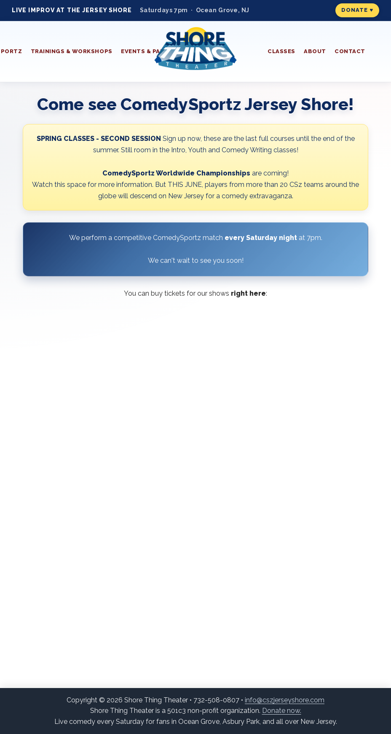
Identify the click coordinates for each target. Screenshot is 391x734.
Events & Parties (149, 51)
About (315, 51)
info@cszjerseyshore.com (284, 700)
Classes (281, 51)
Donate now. (281, 711)
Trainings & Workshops (71, 51)
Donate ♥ (357, 10)
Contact (350, 51)
